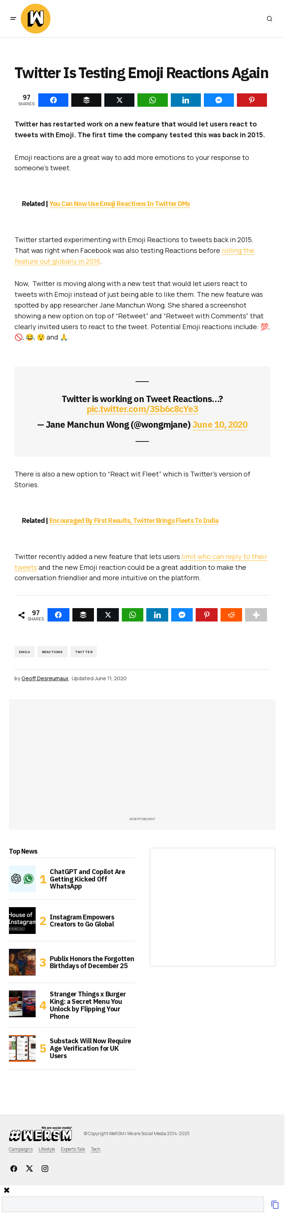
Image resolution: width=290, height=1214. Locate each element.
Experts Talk (73, 1149)
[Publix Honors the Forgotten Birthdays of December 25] (22, 962)
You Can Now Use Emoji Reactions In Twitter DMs (119, 203)
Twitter (83, 651)
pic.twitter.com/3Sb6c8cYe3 (142, 409)
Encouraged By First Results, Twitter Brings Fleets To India (134, 520)
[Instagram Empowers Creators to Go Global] (22, 920)
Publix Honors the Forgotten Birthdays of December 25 (92, 962)
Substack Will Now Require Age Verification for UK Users (90, 1048)
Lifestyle (47, 1149)
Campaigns (21, 1149)
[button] (13, 18)
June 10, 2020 (219, 424)
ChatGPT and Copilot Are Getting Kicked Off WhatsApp (87, 879)
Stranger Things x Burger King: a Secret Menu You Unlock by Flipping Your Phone (88, 1005)
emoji (24, 651)
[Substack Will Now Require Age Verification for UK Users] (22, 1048)
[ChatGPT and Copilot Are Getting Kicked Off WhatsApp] (22, 878)
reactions (52, 651)
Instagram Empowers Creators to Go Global (82, 921)
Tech (96, 1149)
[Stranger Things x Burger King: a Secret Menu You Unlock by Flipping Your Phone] (22, 1003)
